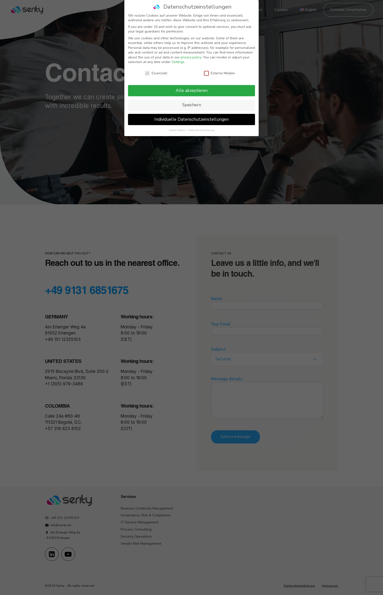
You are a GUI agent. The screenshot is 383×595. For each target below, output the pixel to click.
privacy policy (191, 56)
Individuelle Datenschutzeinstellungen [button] (191, 118)
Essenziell (156, 72)
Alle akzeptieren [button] (192, 89)
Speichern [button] (191, 104)
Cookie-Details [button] (177, 129)
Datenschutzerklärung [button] (201, 129)
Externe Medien (219, 72)
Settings (177, 61)
